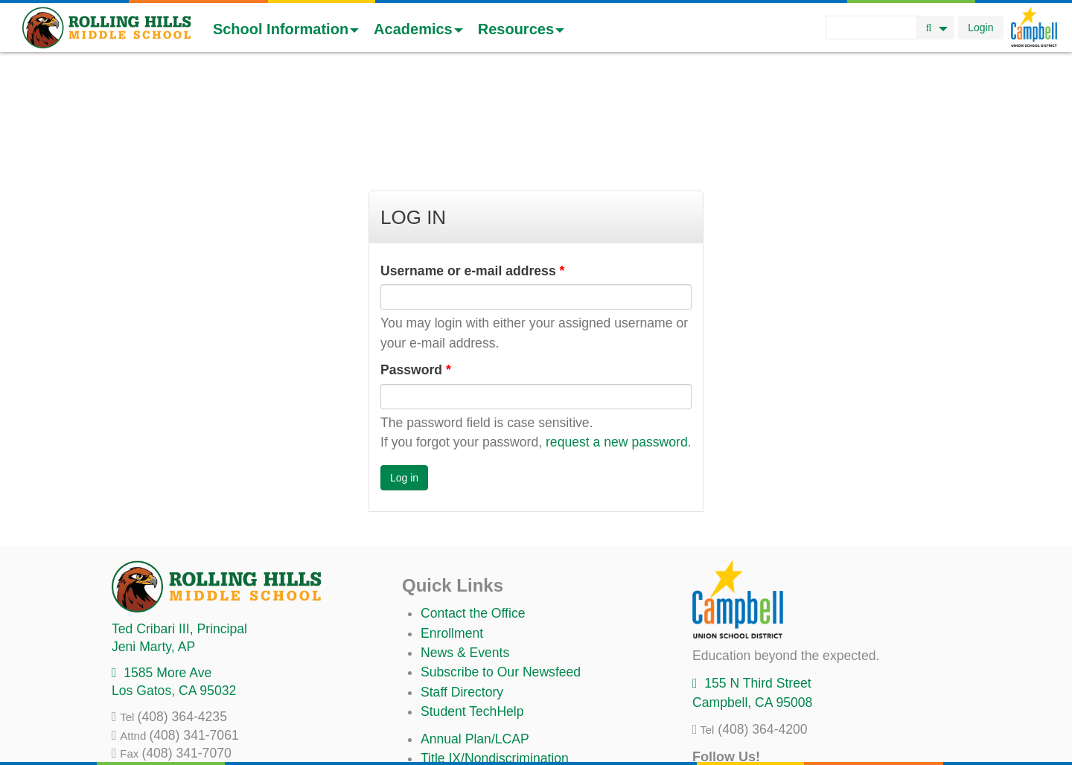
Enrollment (452, 524)
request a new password (617, 333)
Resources (521, 29)
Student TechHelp (472, 602)
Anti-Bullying (457, 689)
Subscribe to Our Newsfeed (501, 563)
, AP (153, 538)
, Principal (179, 520)
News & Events (465, 544)
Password (415, 261)
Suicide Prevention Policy (495, 708)
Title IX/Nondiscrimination (495, 649)
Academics (418, 29)
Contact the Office (473, 504)
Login (980, 27)
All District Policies (474, 728)
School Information (286, 29)
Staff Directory (462, 583)
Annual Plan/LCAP (475, 630)
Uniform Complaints (478, 669)
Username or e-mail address (472, 162)
